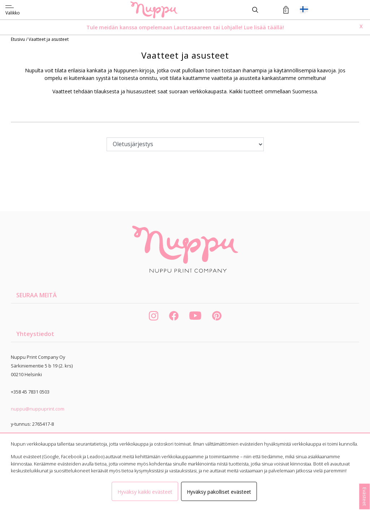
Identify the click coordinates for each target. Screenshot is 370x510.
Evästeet (364, 496)
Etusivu (18, 39)
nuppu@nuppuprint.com (37, 408)
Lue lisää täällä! (264, 27)
